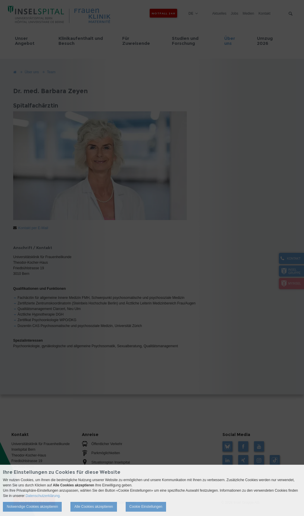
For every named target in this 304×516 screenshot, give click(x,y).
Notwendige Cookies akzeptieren (32, 507)
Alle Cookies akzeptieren (93, 507)
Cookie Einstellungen (146, 507)
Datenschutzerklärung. (43, 496)
